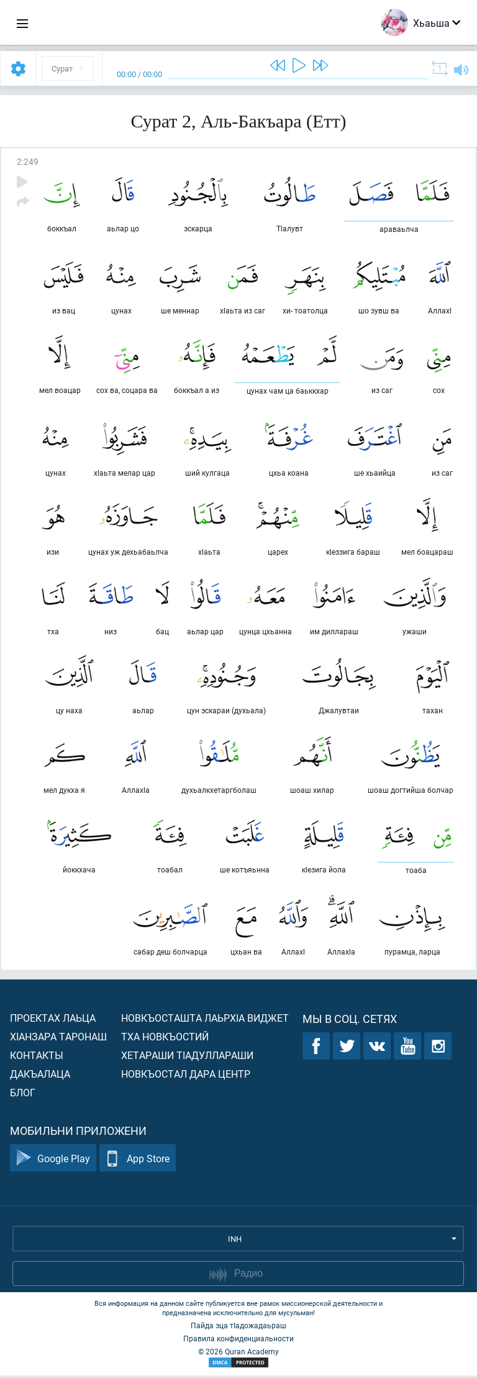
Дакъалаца (40, 1076)
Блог (22, 1094)
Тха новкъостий (165, 1038)
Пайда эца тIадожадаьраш (238, 1328)
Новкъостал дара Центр (185, 1076)
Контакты (36, 1057)
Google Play (53, 1160)
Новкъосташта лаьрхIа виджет (205, 1020)
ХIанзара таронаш (58, 1038)
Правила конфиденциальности (238, 1341)
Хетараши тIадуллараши (187, 1057)
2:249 (28, 161)
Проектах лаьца (53, 1020)
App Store (138, 1160)
